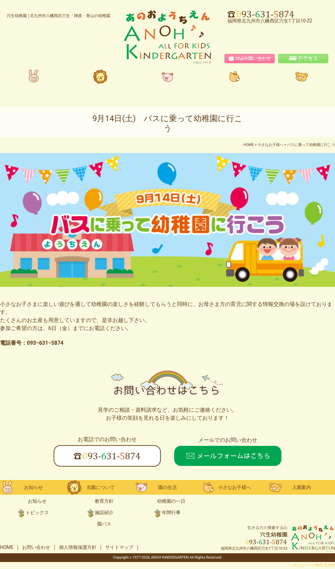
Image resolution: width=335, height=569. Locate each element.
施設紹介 (104, 512)
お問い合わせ (36, 547)
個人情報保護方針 (77, 547)
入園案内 (301, 82)
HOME (6, 547)
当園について (100, 82)
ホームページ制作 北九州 (314, 565)
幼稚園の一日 (171, 501)
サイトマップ (119, 547)
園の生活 (167, 82)
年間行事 (171, 512)
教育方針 (104, 501)
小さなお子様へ (234, 82)
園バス (104, 523)
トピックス (37, 512)
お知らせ (33, 82)
